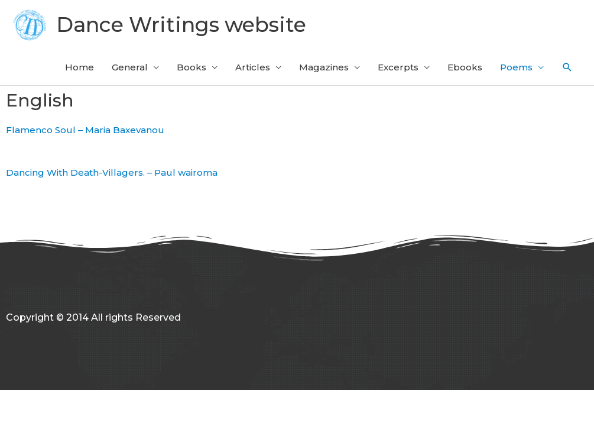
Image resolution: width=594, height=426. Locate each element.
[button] (567, 67)
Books (191, 67)
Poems (516, 67)
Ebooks (464, 67)
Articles (252, 67)
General (130, 67)
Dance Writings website (181, 24)
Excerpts (398, 67)
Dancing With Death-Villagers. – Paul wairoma (112, 172)
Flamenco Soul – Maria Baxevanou (85, 129)
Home (79, 67)
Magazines (324, 67)
